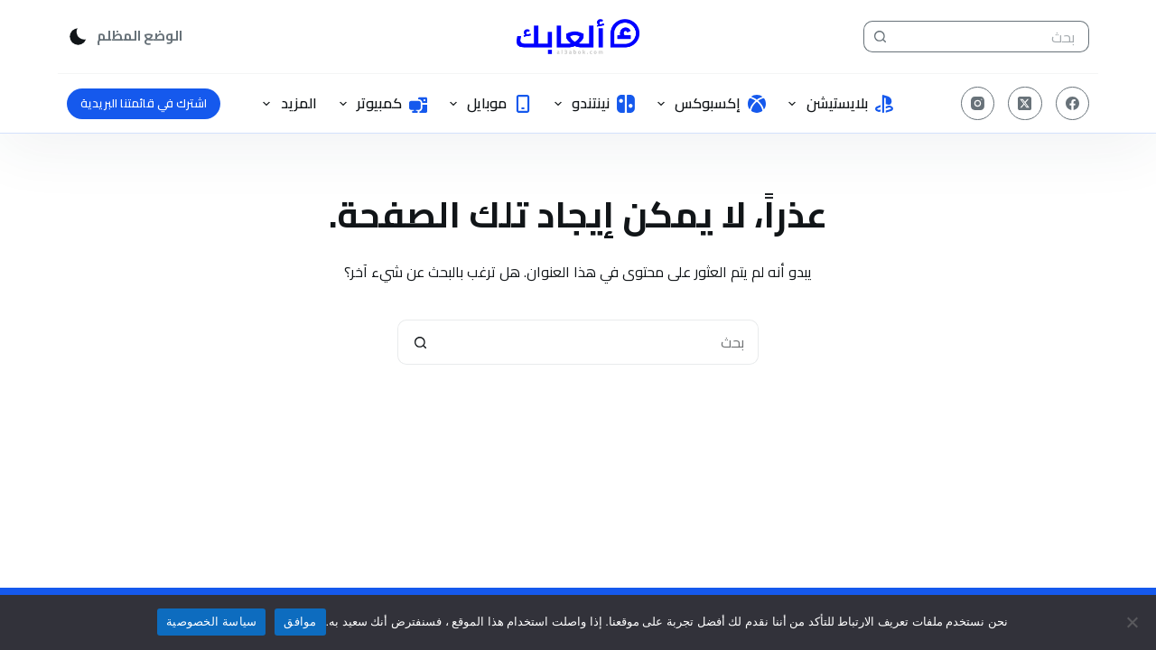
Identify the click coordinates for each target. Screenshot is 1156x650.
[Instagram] (978, 104)
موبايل (487, 102)
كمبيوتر (379, 102)
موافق (300, 621)
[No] (1133, 622)
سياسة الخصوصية (211, 621)
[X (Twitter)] (1025, 104)
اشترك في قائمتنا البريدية (143, 103)
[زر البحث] (879, 36)
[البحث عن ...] (992, 36)
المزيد (286, 102)
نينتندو (591, 102)
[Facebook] (1073, 104)
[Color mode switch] (124, 36)
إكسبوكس (708, 102)
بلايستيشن (836, 102)
